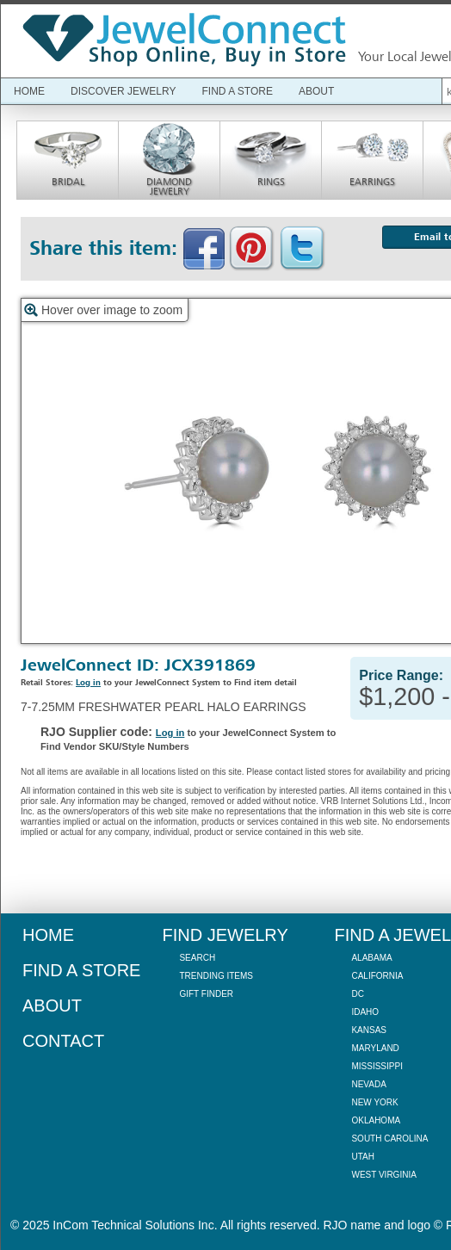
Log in (88, 683)
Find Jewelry (224, 934)
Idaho (365, 1012)
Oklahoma (375, 1120)
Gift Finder (206, 994)
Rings (271, 182)
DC (357, 994)
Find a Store (236, 91)
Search (197, 957)
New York (374, 1102)
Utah (362, 1156)
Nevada (368, 1084)
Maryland (374, 1048)
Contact (63, 1040)
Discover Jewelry (123, 91)
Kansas (368, 1030)
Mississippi (376, 1066)
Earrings (372, 182)
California (377, 976)
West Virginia (383, 1174)
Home (29, 91)
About (316, 91)
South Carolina (389, 1138)
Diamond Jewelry (169, 186)
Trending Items (216, 976)
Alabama (371, 957)
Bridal (68, 182)
